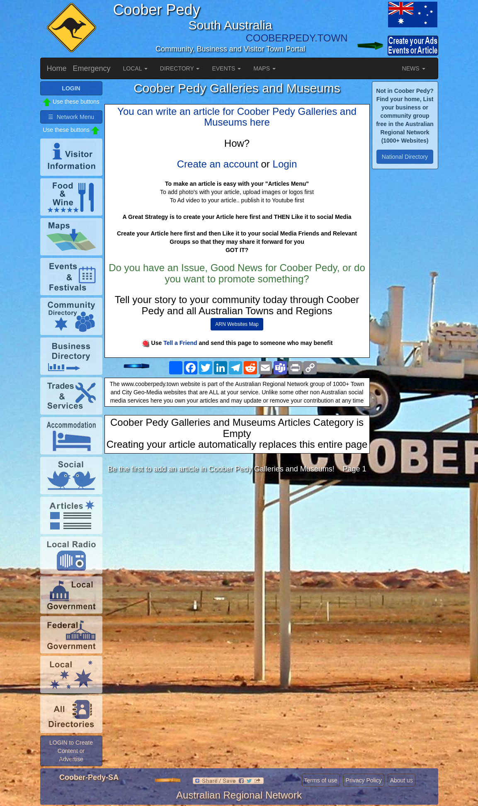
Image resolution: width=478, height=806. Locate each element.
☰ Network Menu (71, 117)
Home (57, 68)
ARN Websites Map (236, 324)
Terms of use (320, 780)
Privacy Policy (364, 780)
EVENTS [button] (226, 68)
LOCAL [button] (135, 68)
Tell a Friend (180, 343)
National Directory (405, 156)
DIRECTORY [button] (180, 68)
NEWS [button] (413, 68)
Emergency (92, 68)
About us (401, 780)
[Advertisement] (237, 546)
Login (285, 164)
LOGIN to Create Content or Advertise (71, 750)
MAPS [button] (264, 68)
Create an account (217, 164)
